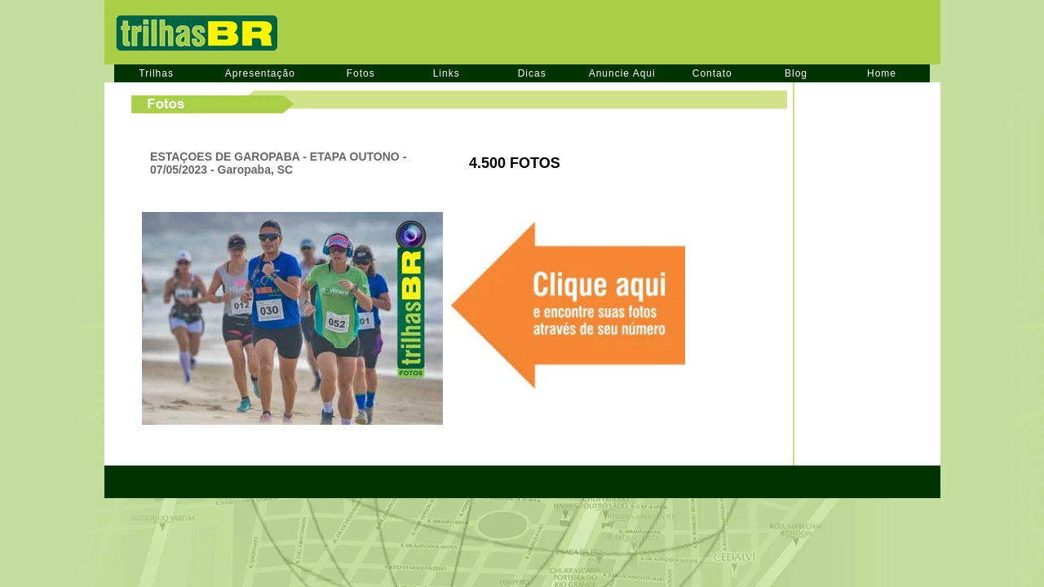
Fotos (361, 73)
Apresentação (260, 73)
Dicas (532, 73)
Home (881, 73)
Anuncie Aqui (622, 73)
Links (446, 73)
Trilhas (156, 73)
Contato (712, 73)
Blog (796, 73)
